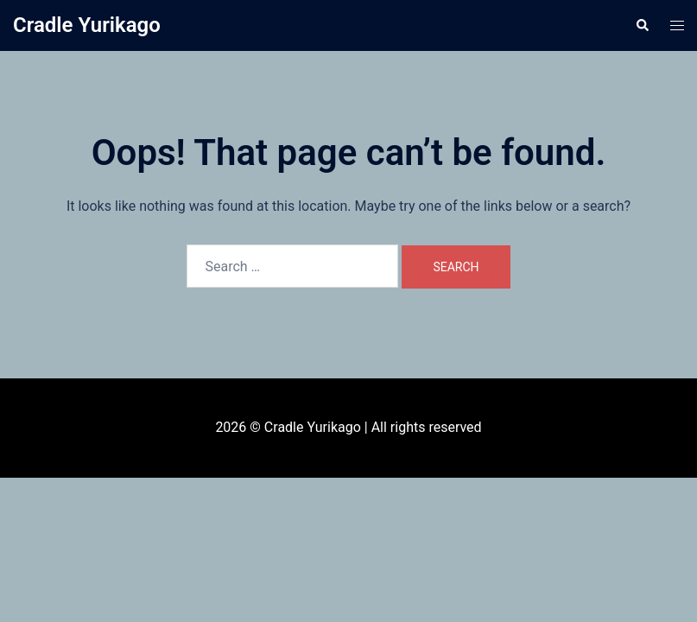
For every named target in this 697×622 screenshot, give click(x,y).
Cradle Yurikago (87, 25)
